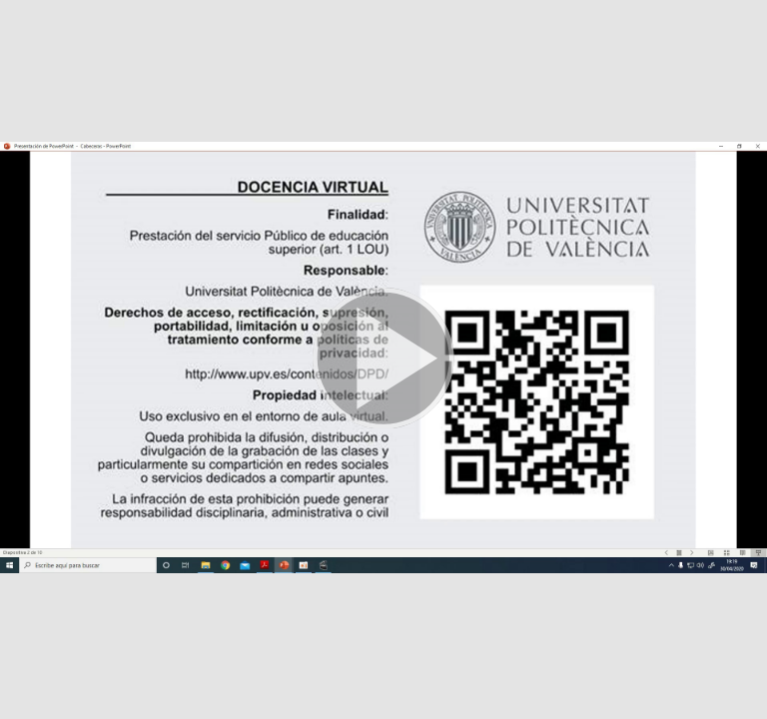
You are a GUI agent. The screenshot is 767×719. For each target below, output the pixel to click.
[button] (383, 359)
